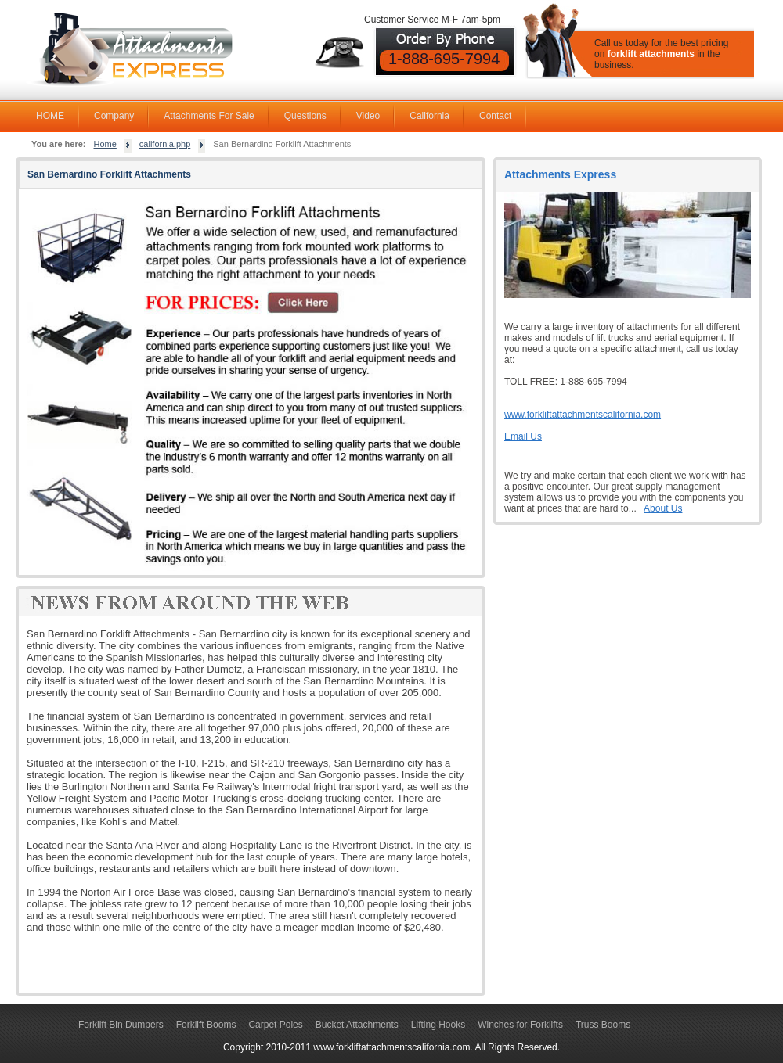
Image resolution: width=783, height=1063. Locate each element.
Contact (495, 115)
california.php (164, 144)
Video (368, 115)
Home (105, 144)
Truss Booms (603, 1024)
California (429, 115)
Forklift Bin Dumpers (121, 1024)
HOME (50, 115)
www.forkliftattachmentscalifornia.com (582, 414)
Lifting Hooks (438, 1024)
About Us (663, 508)
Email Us (523, 436)
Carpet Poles (275, 1024)
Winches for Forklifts (520, 1024)
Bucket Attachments (357, 1024)
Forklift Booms (206, 1024)
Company (114, 115)
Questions (305, 115)
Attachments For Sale (209, 115)
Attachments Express (560, 174)
